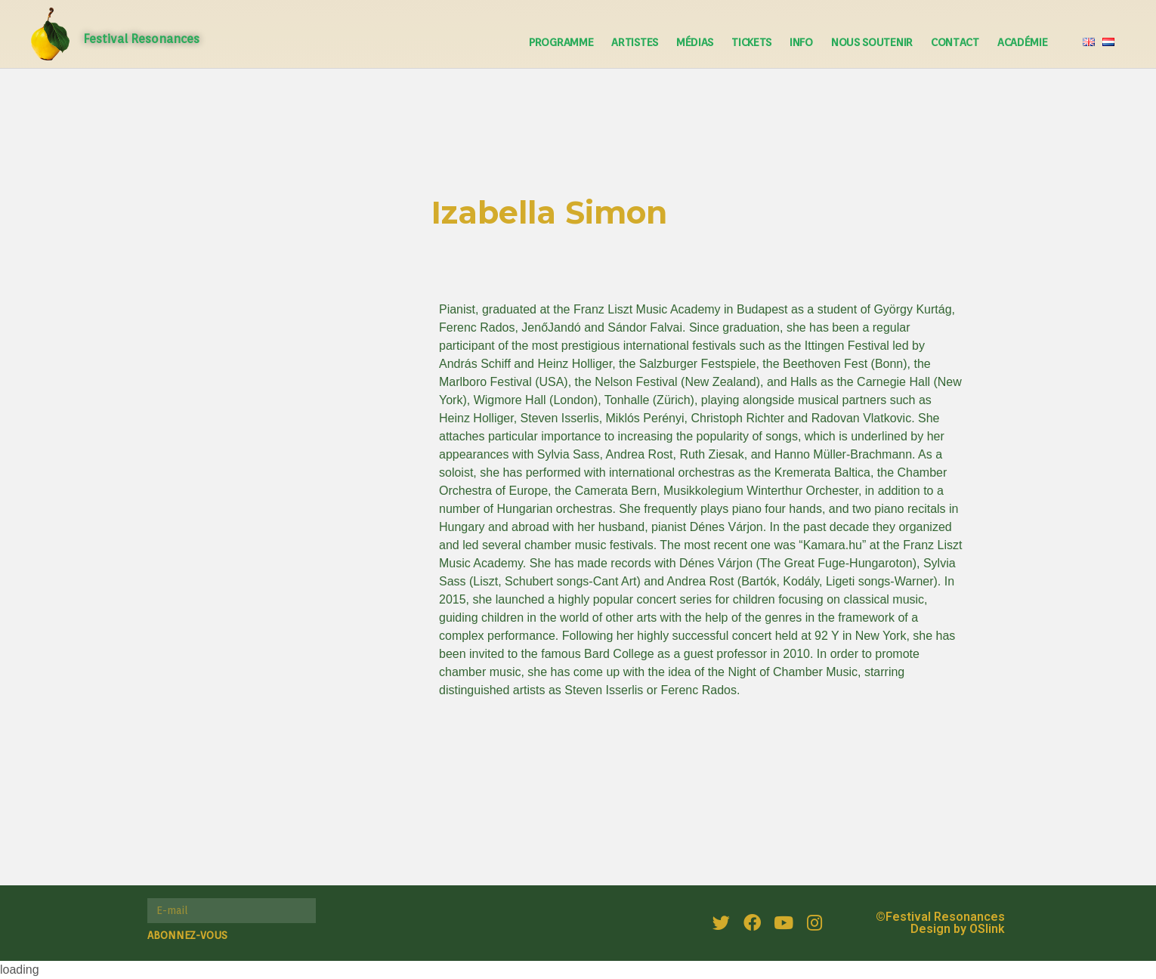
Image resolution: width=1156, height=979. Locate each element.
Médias (694, 42)
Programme (561, 42)
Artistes (634, 42)
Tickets (751, 42)
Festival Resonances (141, 39)
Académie (1022, 42)
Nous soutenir (872, 42)
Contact (955, 42)
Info (801, 42)
